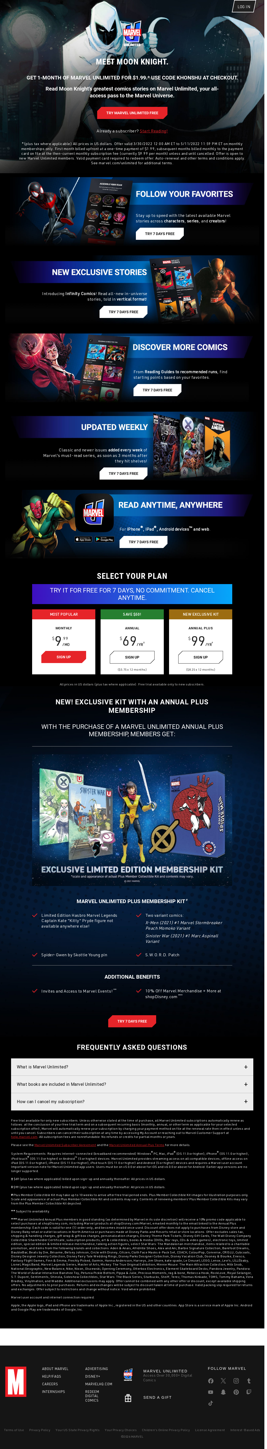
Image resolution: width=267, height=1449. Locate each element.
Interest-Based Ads (245, 1430)
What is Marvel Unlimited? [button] (42, 1080)
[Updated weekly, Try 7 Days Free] (123, 484)
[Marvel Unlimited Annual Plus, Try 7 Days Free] (132, 1035)
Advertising (96, 1369)
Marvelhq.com (98, 1384)
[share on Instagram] (236, 1382)
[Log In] (244, 10)
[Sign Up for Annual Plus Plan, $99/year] (200, 670)
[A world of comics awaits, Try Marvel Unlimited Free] (132, 123)
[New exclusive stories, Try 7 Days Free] (123, 322)
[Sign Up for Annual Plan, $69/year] (132, 670)
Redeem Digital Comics (92, 1396)
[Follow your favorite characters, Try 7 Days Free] (160, 244)
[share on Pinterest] (236, 1393)
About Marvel (55, 1369)
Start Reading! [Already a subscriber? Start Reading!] (154, 140)
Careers (50, 1384)
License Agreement (210, 1430)
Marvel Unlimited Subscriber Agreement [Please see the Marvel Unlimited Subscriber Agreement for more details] (65, 1158)
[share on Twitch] (248, 1393)
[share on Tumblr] (248, 1382)
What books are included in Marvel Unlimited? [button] (61, 1097)
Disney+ (92, 1376)
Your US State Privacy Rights (78, 1430)
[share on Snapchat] (223, 1393)
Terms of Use (14, 1430)
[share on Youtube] (210, 1393)
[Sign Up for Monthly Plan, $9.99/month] (63, 670)
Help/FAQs (51, 1376)
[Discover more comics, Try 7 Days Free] (157, 400)
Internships (53, 1392)
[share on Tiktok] (210, 1404)
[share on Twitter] (223, 1382)
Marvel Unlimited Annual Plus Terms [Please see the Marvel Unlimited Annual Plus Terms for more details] (137, 1158)
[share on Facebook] (211, 1382)
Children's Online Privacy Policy (166, 1430)
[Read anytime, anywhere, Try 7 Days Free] (143, 552)
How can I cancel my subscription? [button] (51, 1115)
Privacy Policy (39, 1430)
